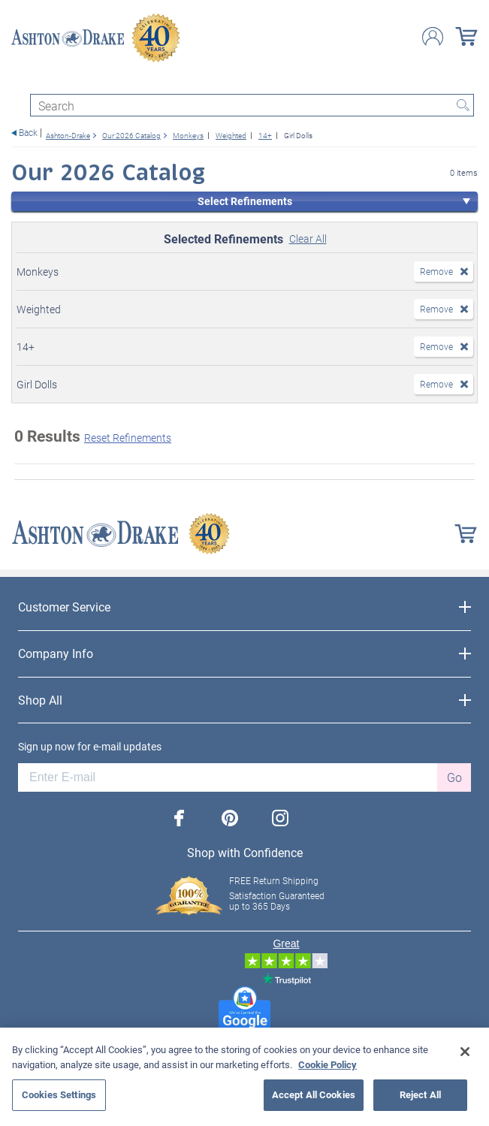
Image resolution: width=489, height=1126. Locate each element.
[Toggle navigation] (18, 80)
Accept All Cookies (313, 1094)
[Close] (464, 1051)
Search (462, 105)
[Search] (252, 105)
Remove (436, 271)
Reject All (420, 1094)
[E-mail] (227, 777)
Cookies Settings (59, 1094)
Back (28, 132)
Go (454, 777)
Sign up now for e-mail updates (89, 746)
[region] (244, 1077)
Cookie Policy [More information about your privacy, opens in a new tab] (327, 1064)
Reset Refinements (127, 437)
